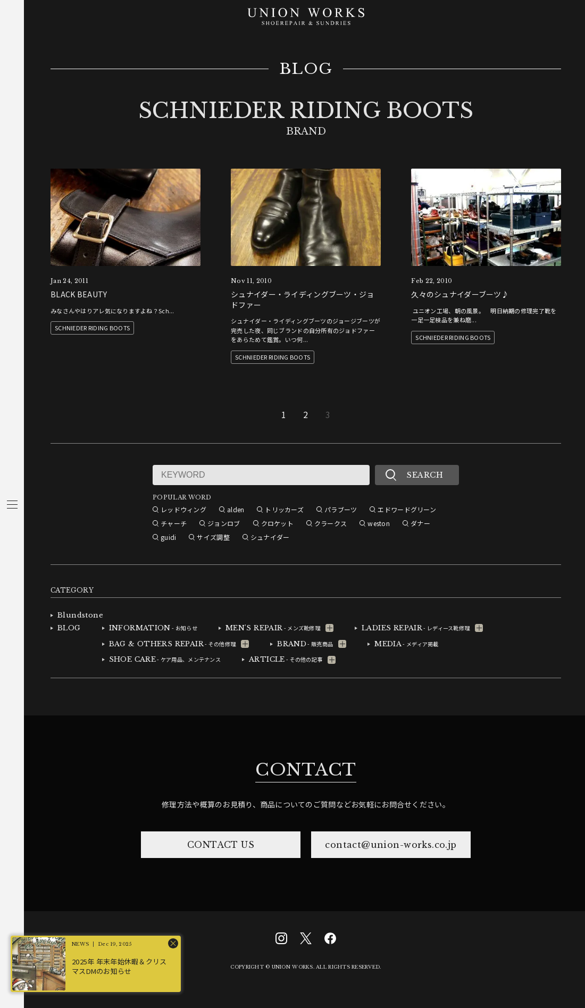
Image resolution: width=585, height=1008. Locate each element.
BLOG (306, 69)
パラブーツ (340, 509)
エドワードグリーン (407, 509)
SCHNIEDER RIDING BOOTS (92, 327)
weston (378, 523)
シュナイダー (270, 537)
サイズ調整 (213, 537)
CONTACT (305, 769)
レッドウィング (183, 509)
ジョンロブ (223, 523)
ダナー (420, 523)
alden (235, 509)
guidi (168, 537)
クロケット (277, 523)
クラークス (330, 523)
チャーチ (174, 523)
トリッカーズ (284, 509)
